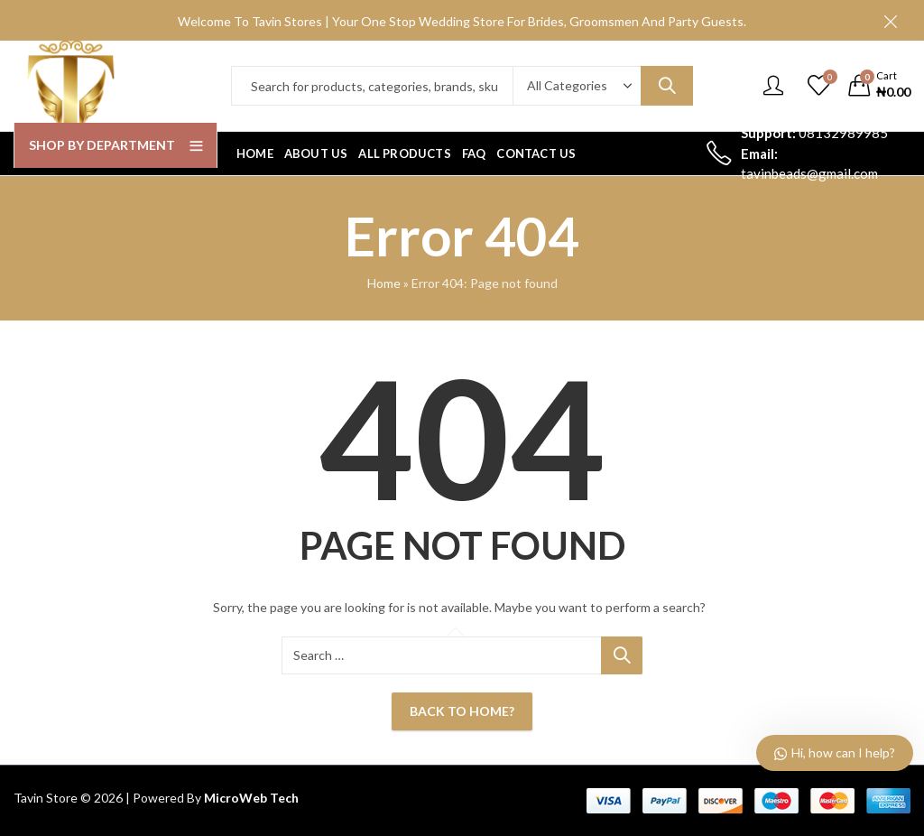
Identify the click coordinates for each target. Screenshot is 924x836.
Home (384, 283)
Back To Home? (462, 711)
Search (667, 86)
